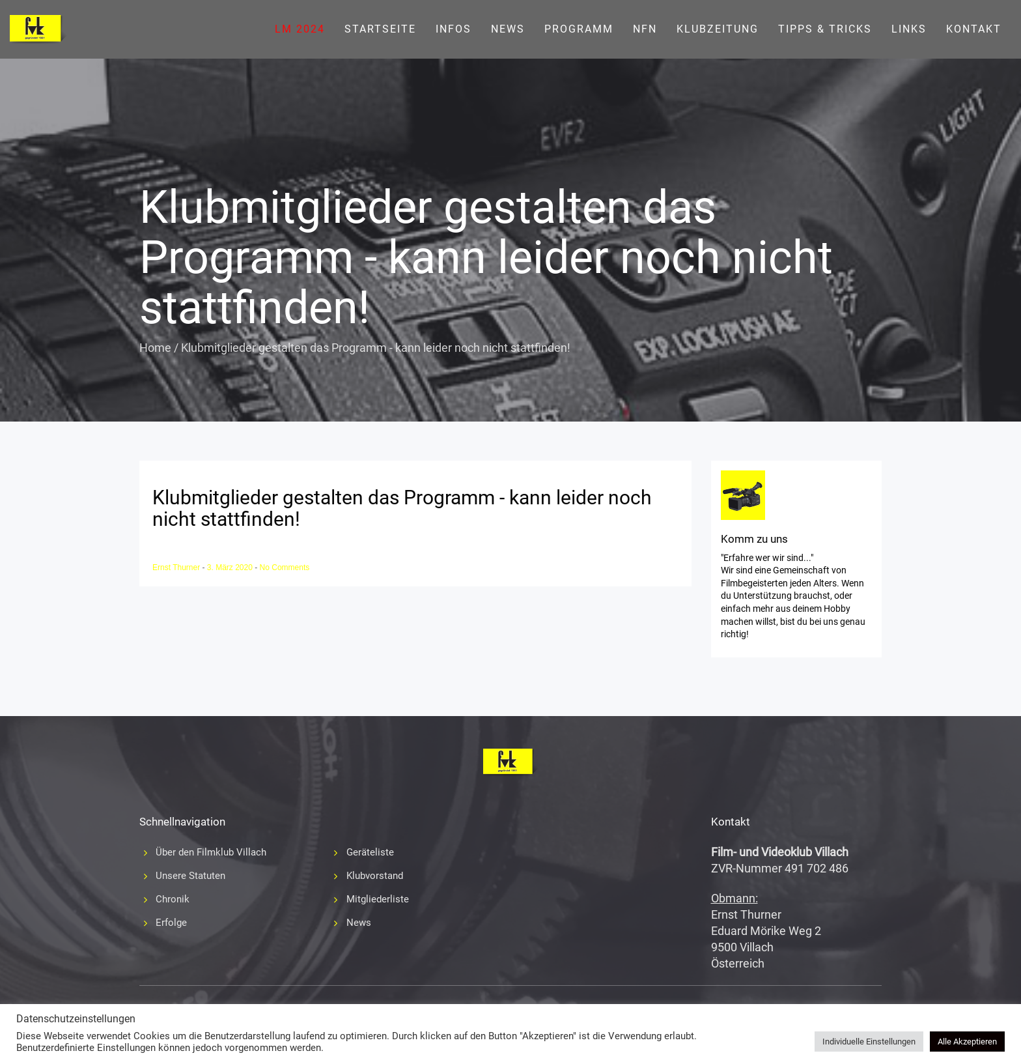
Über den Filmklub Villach (211, 852)
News (508, 29)
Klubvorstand (374, 876)
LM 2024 (300, 29)
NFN (645, 29)
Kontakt (973, 29)
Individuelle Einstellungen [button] (869, 1041)
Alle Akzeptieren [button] (967, 1041)
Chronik (172, 899)
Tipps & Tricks (825, 29)
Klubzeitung (718, 29)
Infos (453, 29)
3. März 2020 (231, 567)
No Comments (285, 567)
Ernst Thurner (177, 567)
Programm (578, 29)
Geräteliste (370, 852)
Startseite (380, 29)
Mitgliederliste (377, 899)
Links (909, 29)
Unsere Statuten (190, 876)
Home (155, 347)
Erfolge (171, 922)
